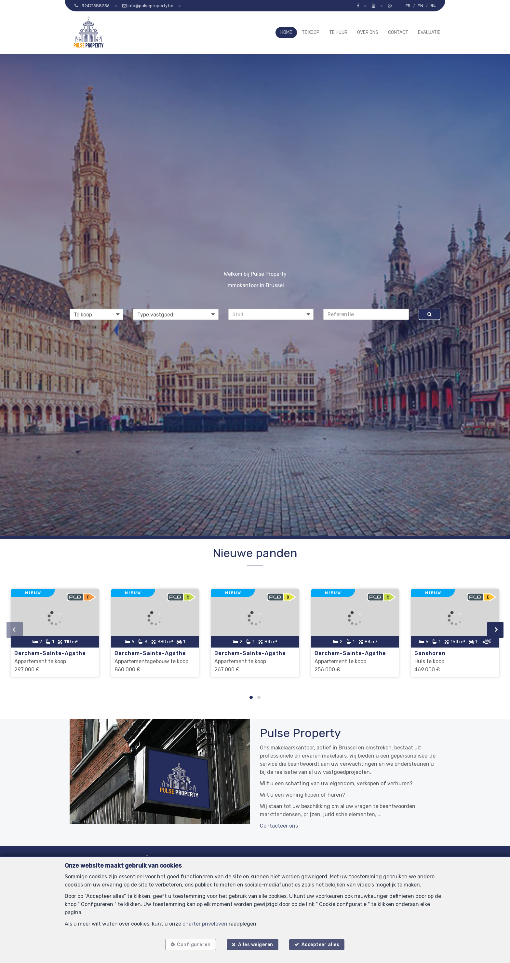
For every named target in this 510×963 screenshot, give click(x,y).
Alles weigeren (255, 944)
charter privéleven (204, 923)
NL (433, 5)
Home (286, 32)
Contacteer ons (279, 824)
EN (420, 5)
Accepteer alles (321, 944)
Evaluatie (429, 32)
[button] (271, 314)
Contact (398, 32)
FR (408, 5)
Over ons (367, 32)
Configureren (193, 944)
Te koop (310, 32)
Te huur (338, 32)
